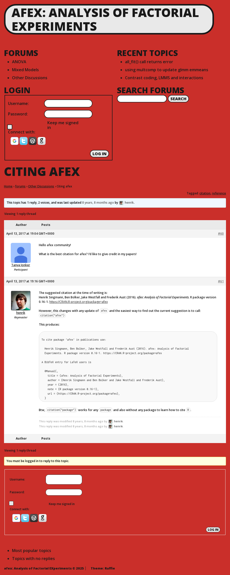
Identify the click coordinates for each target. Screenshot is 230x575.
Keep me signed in (62, 125)
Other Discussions (29, 77)
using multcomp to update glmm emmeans (166, 69)
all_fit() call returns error (149, 61)
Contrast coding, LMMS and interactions (164, 77)
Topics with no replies (33, 558)
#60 (221, 233)
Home (8, 186)
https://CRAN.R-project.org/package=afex (78, 302)
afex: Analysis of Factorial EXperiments (105, 19)
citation (204, 193)
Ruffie (110, 568)
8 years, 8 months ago (98, 202)
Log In (99, 153)
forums (20, 186)
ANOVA (19, 61)
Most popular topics (31, 550)
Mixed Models (25, 69)
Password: (18, 114)
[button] (15, 142)
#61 (221, 281)
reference (219, 193)
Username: (18, 103)
